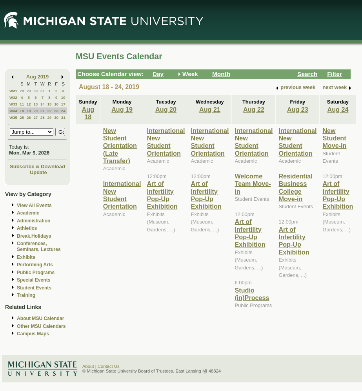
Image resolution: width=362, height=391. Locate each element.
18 (22, 111)
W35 (13, 117)
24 (63, 111)
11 (22, 104)
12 (29, 104)
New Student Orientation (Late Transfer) (120, 146)
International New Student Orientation (122, 195)
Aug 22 (253, 109)
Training (26, 295)
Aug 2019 (37, 77)
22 (49, 111)
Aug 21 (209, 109)
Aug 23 (297, 109)
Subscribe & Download (37, 166)
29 (29, 91)
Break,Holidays (34, 236)
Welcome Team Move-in (253, 184)
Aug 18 (88, 113)
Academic (28, 213)
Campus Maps (33, 333)
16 (56, 104)
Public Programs (36, 272)
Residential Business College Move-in (295, 187)
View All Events (34, 205)
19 (29, 111)
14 (42, 104)
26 (29, 117)
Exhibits (26, 257)
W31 (13, 91)
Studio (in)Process (252, 294)
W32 (13, 97)
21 (42, 111)
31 (42, 91)
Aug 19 (122, 109)
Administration (33, 221)
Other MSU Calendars (41, 326)
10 (63, 97)
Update (38, 172)
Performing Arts (35, 264)
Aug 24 (338, 109)
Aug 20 (165, 109)
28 (22, 91)
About (88, 366)
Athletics (27, 228)
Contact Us (109, 366)
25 (22, 117)
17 (63, 104)
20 (35, 111)
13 (35, 104)
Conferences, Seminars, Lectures (39, 246)
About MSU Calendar (40, 318)
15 (49, 104)
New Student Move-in (334, 138)
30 (35, 91)
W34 (13, 111)
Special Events (33, 280)
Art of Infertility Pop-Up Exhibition (162, 195)
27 (35, 117)
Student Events (34, 288)
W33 (13, 104)
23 (56, 111)
